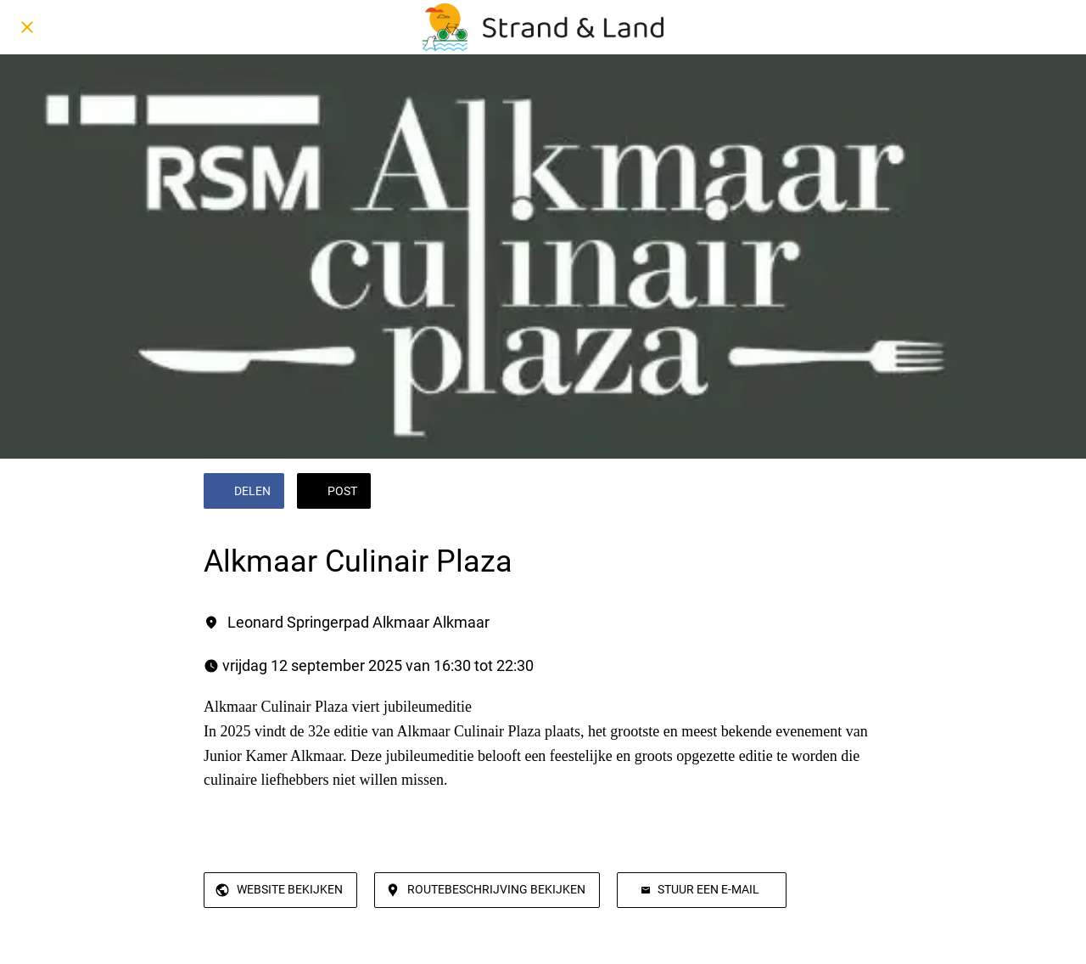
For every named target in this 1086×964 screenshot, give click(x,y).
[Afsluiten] (27, 27)
